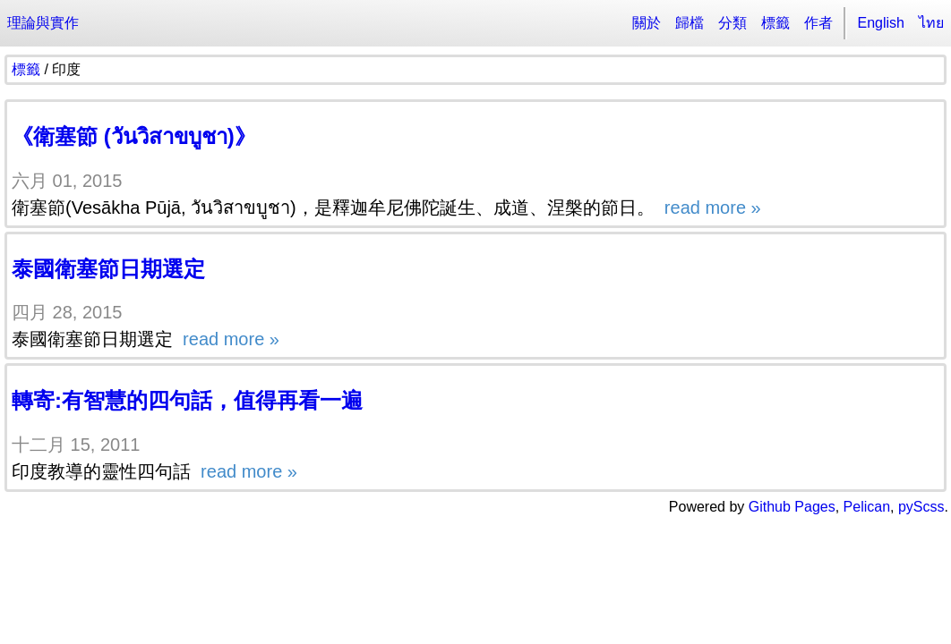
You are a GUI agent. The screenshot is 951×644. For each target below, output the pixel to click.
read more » (709, 207)
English (881, 22)
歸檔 (689, 22)
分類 (732, 22)
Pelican (867, 506)
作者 (818, 22)
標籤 (775, 22)
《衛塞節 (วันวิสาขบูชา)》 (134, 136)
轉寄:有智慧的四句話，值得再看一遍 (187, 400)
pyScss (921, 506)
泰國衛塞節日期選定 (108, 269)
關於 (646, 22)
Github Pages (792, 506)
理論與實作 (43, 22)
